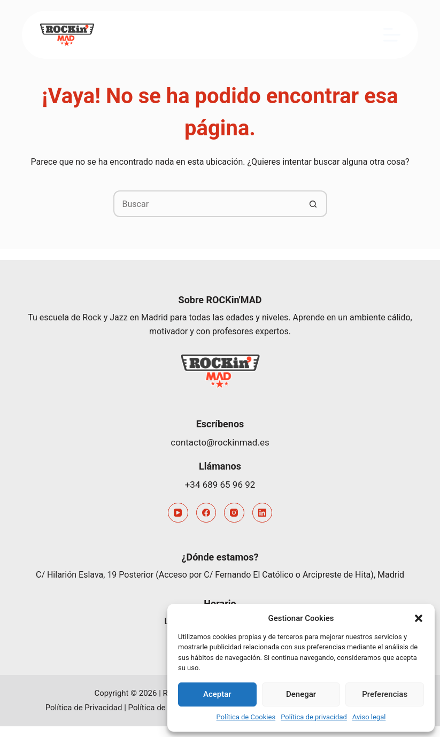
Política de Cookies (246, 717)
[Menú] (391, 34)
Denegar (301, 694)
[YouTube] (178, 513)
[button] (418, 618)
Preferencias (384, 694)
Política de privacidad (314, 717)
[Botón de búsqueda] (313, 203)
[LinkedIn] (262, 513)
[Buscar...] (206, 203)
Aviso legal (369, 717)
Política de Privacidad (83, 707)
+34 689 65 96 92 (220, 484)
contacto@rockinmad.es (220, 442)
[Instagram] (234, 513)
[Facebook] (206, 513)
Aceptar (217, 694)
